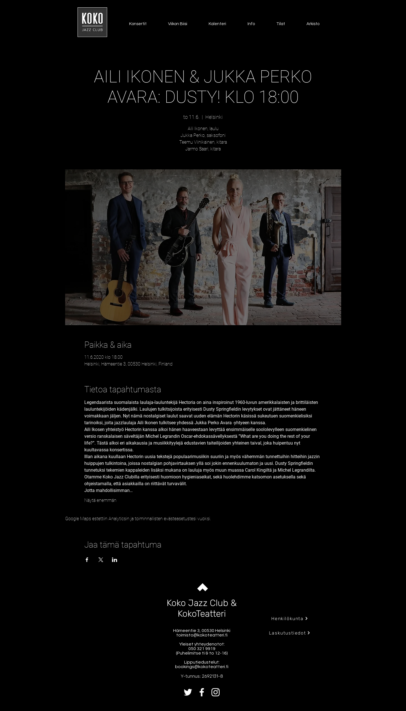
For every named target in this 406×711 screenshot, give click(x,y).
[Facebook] (201, 692)
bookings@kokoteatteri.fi (201, 666)
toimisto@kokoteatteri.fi (202, 635)
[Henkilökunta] (289, 618)
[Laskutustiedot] (289, 632)
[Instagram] (215, 692)
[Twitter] (187, 692)
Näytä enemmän (100, 500)
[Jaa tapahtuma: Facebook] (87, 559)
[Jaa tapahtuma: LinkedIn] (114, 559)
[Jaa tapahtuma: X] (100, 559)
